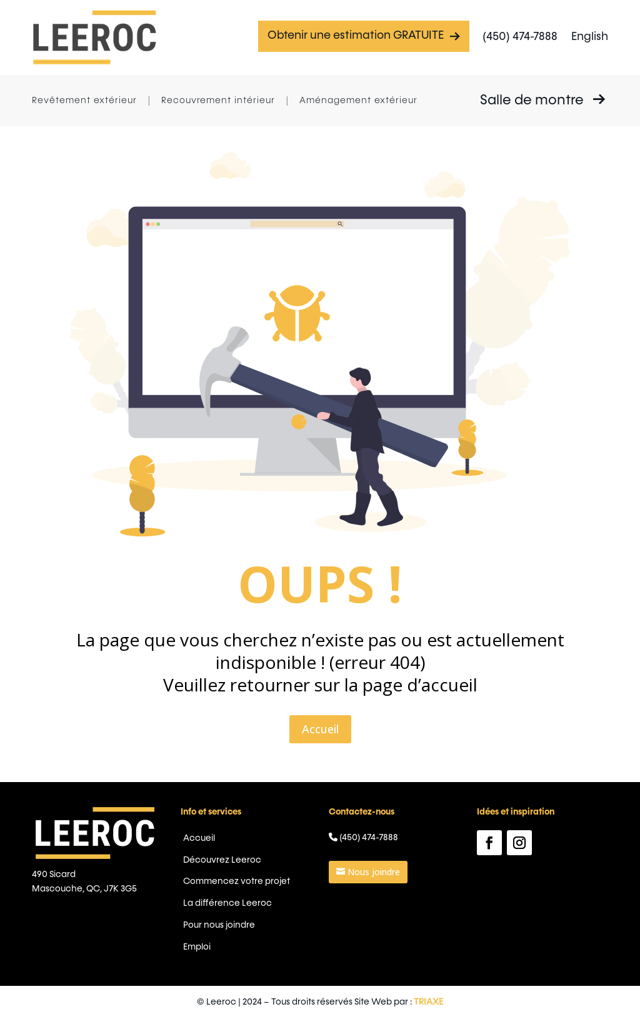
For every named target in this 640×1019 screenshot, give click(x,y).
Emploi (250, 919)
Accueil (319, 657)
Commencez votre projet (272, 882)
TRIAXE (381, 1002)
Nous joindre (350, 877)
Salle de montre (542, 100)
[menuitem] (589, 37)
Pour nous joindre (262, 907)
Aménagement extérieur (358, 100)
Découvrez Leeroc (264, 870)
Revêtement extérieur (84, 100)
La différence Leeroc (267, 895)
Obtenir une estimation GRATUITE (364, 36)
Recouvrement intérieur (218, 100)
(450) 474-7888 (520, 37)
